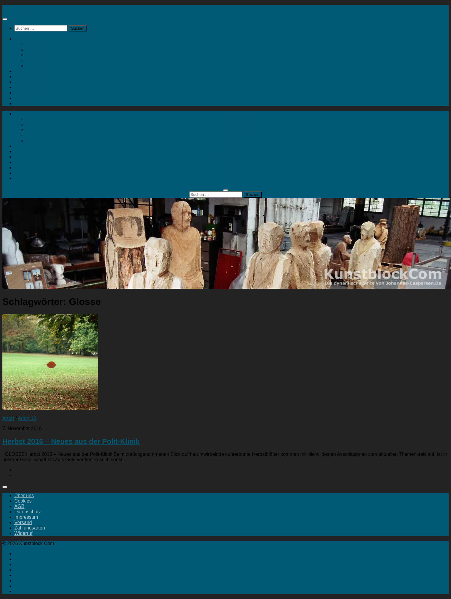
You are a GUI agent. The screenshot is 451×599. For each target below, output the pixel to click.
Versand (23, 522)
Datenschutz (27, 511)
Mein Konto (38, 60)
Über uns (24, 495)
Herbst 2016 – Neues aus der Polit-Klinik (71, 441)
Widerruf (23, 533)
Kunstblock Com (19, 7)
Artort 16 (27, 418)
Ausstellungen (29, 76)
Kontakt (34, 65)
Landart (22, 87)
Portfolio (23, 98)
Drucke (34, 55)
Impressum (26, 517)
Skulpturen (37, 44)
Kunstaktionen (29, 81)
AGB (19, 506)
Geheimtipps (27, 92)
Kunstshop (25, 38)
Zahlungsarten (29, 527)
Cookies (23, 500)
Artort (20, 71)
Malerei (34, 49)
